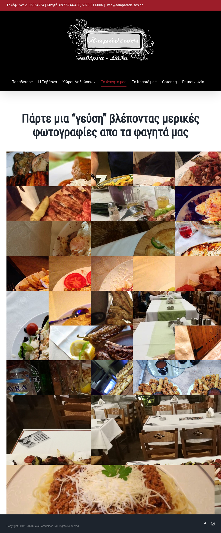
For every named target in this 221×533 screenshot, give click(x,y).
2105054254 (35, 5)
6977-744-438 (69, 5)
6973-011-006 (92, 5)
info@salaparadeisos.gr (124, 5)
